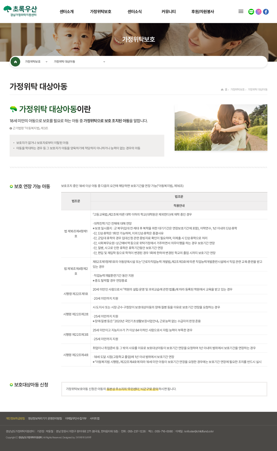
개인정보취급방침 (15, 418)
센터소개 (67, 11)
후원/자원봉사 (202, 11)
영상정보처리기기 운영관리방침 (45, 418)
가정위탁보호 (100, 11)
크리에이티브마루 (83, 437)
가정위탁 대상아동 (64, 61)
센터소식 (135, 11)
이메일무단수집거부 (76, 418)
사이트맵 (94, 418)
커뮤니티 (169, 11)
